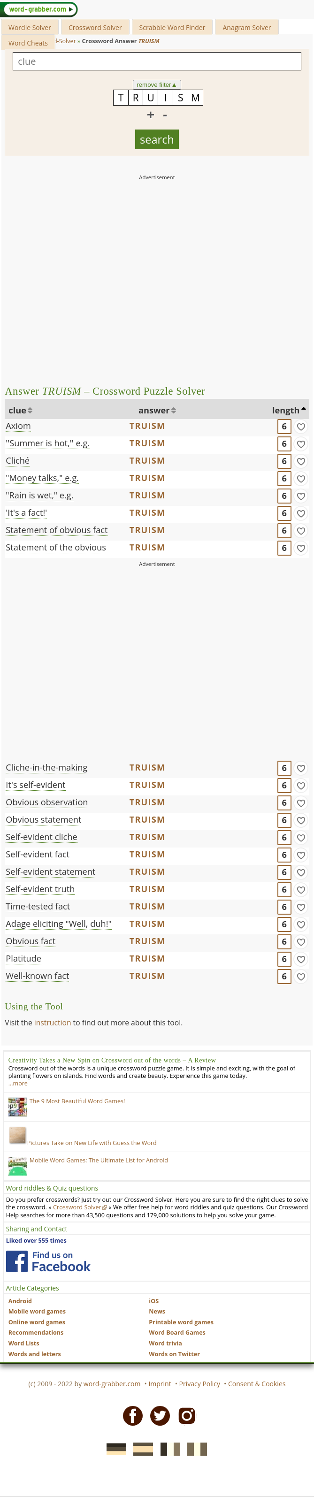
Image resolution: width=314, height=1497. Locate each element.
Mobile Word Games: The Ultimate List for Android (99, 1160)
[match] (300, 426)
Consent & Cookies (257, 1383)
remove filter (157, 84)
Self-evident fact (37, 854)
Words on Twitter (174, 1354)
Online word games (36, 1322)
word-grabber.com (112, 1383)
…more (18, 1083)
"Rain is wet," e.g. (39, 495)
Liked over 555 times (36, 1241)
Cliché (18, 460)
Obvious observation (47, 802)
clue (17, 410)
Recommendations (36, 1333)
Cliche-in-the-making (46, 767)
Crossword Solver (95, 27)
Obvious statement (43, 819)
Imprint (159, 1383)
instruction (52, 1022)
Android (20, 1301)
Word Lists (23, 1343)
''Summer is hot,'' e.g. (48, 443)
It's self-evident (35, 784)
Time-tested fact (38, 906)
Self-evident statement (50, 871)
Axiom (18, 425)
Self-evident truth (40, 888)
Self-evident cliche (41, 836)
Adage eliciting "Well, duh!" (58, 923)
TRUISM (148, 425)
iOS (154, 1301)
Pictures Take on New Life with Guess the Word (82, 1143)
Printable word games (181, 1322)
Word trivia (165, 1343)
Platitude (23, 958)
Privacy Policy (199, 1383)
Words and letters (34, 1354)
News (157, 1311)
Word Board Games (177, 1333)
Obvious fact (30, 941)
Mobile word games (37, 1311)
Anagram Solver (246, 27)
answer (154, 410)
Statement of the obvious (56, 547)
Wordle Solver (29, 27)
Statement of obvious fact (56, 529)
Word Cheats (28, 42)
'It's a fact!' (26, 512)
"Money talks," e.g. (42, 477)
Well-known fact (37, 975)
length (285, 410)
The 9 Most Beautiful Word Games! (77, 1101)
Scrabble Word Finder (172, 27)
